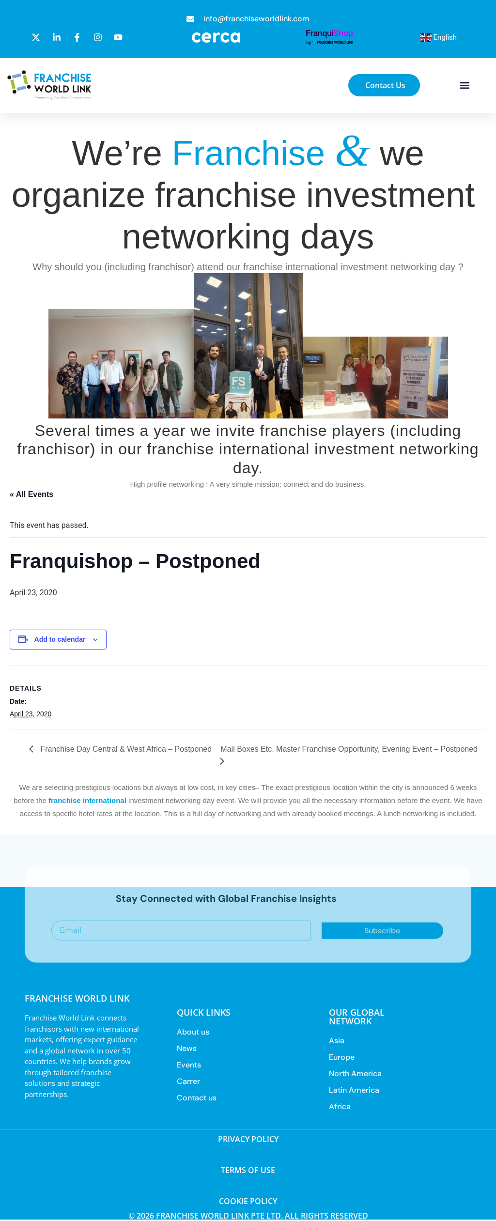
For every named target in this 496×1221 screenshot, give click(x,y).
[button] (464, 85)
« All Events (31, 494)
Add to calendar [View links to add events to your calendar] (60, 639)
